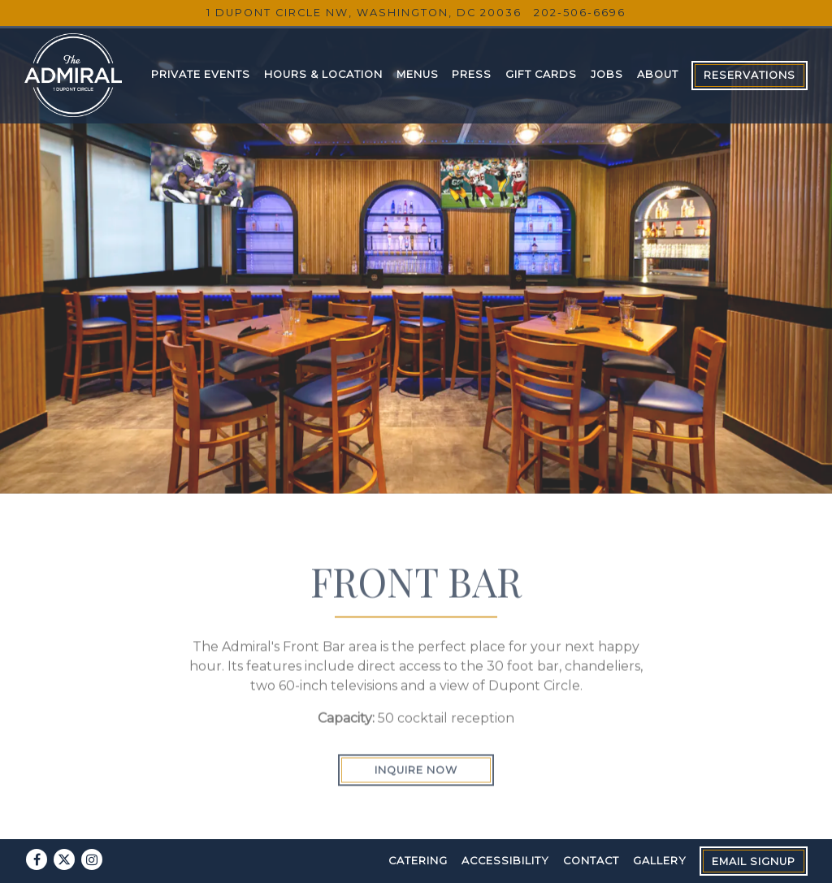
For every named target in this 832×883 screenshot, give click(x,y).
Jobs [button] (607, 74)
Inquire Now (416, 756)
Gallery (660, 861)
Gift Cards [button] (541, 74)
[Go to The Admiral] (364, 12)
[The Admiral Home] (73, 74)
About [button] (657, 74)
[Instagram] (91, 859)
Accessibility (505, 861)
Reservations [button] (749, 75)
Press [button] (472, 74)
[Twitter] (64, 859)
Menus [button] (417, 74)
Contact (591, 861)
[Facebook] (36, 859)
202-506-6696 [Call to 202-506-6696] (580, 12)
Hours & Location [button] (323, 74)
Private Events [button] (200, 74)
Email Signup (753, 861)
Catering (418, 861)
